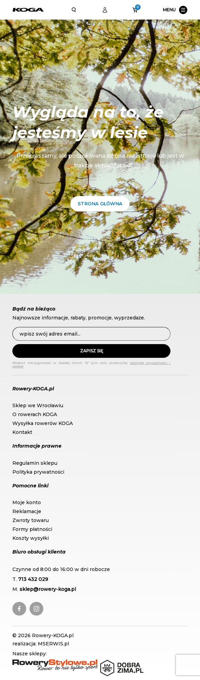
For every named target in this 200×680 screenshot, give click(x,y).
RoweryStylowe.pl (34, 663)
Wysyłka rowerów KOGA (42, 423)
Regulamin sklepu (34, 463)
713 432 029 (33, 579)
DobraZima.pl (116, 663)
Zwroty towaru (30, 520)
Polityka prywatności (38, 472)
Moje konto (26, 502)
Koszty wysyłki (30, 538)
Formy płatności (32, 529)
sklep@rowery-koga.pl (48, 589)
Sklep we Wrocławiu (37, 405)
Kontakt (22, 432)
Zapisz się (91, 350)
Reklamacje (26, 511)
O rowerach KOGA (34, 414)
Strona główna (100, 203)
